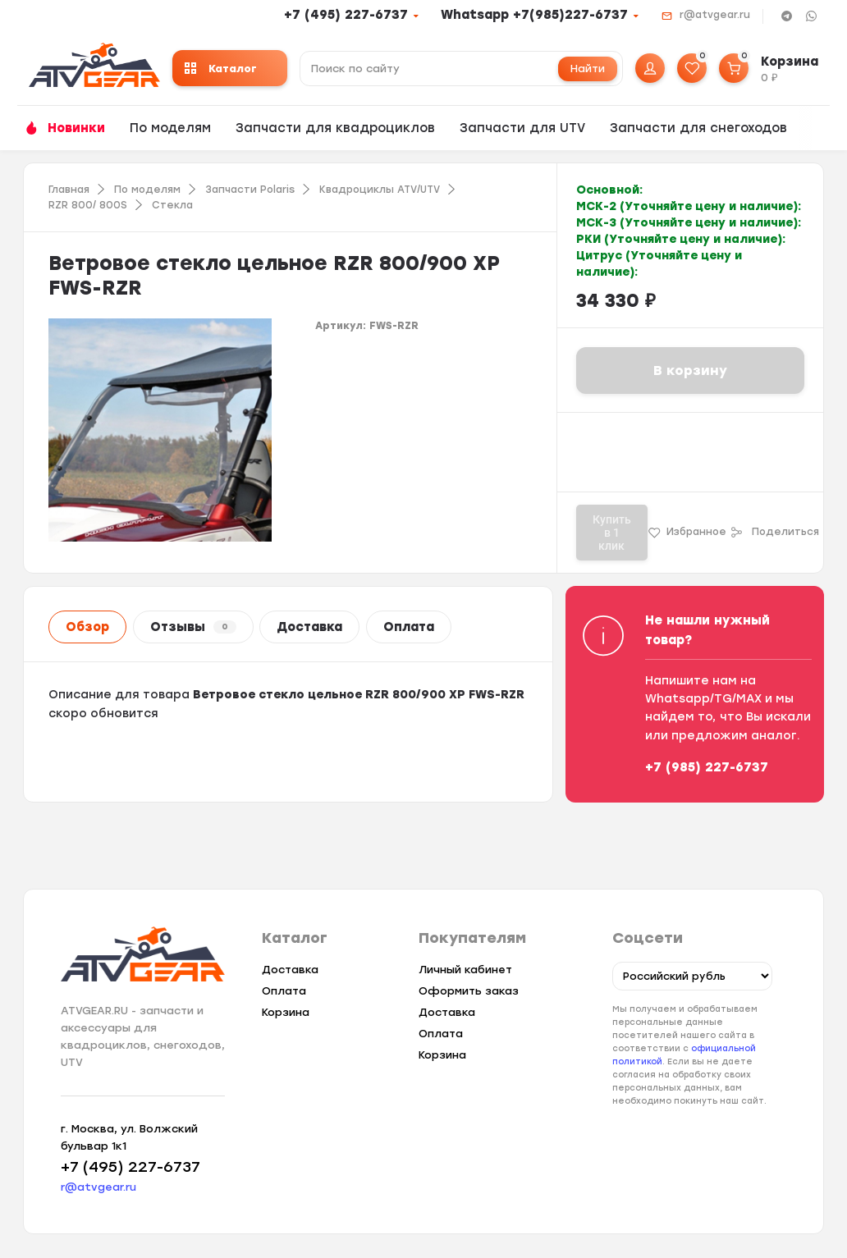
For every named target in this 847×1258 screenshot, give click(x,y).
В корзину (690, 370)
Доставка (309, 627)
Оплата (408, 627)
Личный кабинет (465, 969)
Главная (68, 189)
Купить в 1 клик (612, 532)
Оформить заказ (469, 991)
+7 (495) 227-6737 (346, 14)
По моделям (170, 128)
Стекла (172, 205)
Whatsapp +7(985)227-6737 (534, 14)
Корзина (285, 1012)
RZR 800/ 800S (87, 205)
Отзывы (193, 627)
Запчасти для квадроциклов (335, 128)
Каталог (221, 68)
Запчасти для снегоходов (698, 128)
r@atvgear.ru (715, 15)
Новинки (76, 128)
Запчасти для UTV (522, 128)
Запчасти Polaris (250, 189)
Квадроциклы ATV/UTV (379, 189)
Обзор (87, 627)
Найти (587, 68)
